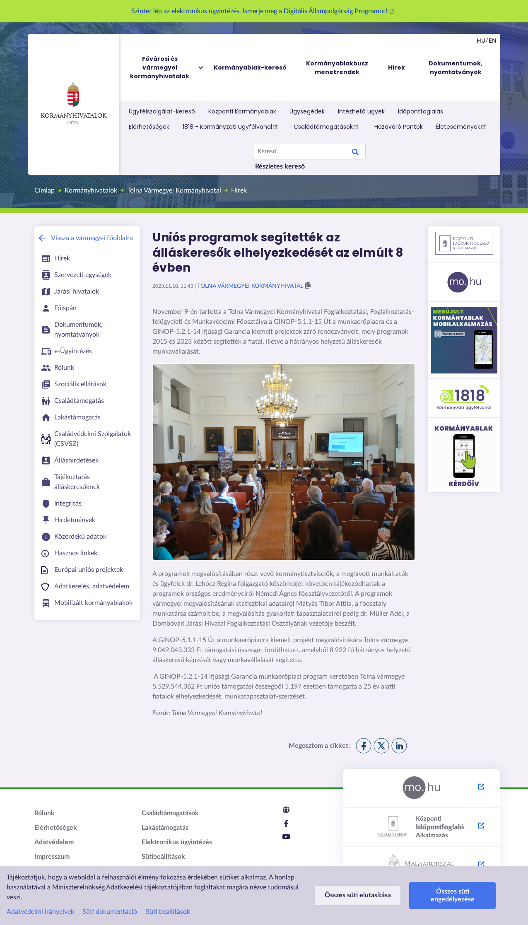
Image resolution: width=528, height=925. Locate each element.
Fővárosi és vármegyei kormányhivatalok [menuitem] (167, 68)
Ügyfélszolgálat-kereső (162, 111)
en (493, 41)
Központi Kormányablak (242, 111)
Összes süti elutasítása (358, 895)
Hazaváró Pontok (398, 127)
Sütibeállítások (163, 856)
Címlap (44, 190)
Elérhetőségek (149, 127)
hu (481, 41)
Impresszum (52, 856)
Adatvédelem (54, 842)
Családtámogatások (327, 126)
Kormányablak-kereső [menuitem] (250, 67)
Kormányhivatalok (73, 100)
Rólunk (44, 813)
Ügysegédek (307, 111)
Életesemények (462, 126)
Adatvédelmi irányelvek (40, 911)
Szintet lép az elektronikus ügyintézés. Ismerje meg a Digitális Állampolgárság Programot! (264, 11)
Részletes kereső (280, 166)
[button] (308, 285)
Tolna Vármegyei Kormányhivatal (174, 190)
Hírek (239, 190)
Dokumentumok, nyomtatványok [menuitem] (455, 67)
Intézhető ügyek (361, 111)
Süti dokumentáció (109, 911)
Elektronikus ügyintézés (177, 842)
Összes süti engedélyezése (453, 895)
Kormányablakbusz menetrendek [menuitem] (337, 67)
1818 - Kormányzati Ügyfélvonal (231, 126)
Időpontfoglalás (420, 111)
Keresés (355, 153)
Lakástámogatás (165, 827)
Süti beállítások (168, 911)
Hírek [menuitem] (396, 67)
